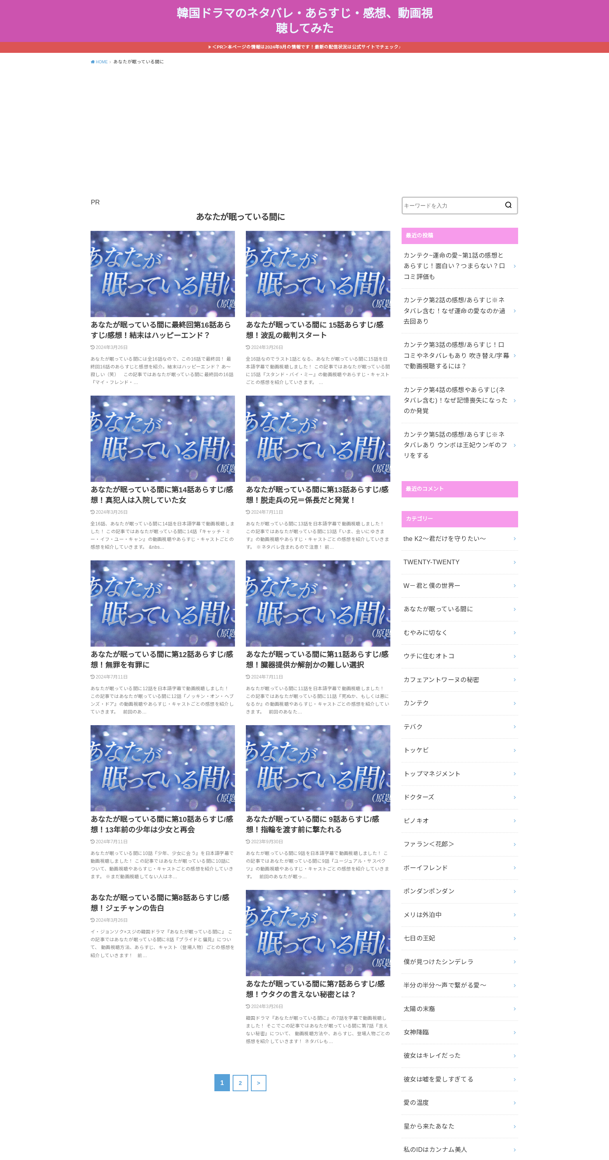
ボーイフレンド (422, 770)
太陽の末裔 (417, 893)
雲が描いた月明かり (428, 1037)
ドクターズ (416, 708)
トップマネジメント (428, 688)
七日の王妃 (417, 831)
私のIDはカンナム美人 (431, 1016)
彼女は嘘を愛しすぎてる (434, 954)
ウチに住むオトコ (425, 585)
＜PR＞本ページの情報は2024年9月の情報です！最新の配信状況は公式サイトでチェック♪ (307, 57)
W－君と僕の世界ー (428, 523)
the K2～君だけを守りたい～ (439, 483)
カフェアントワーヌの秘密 (436, 605)
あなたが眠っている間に (433, 544)
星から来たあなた (425, 996)
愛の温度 (414, 975)
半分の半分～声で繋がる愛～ (439, 872)
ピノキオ (414, 729)
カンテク (414, 626)
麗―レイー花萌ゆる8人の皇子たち (446, 1057)
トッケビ (414, 667)
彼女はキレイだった (428, 934)
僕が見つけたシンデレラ (434, 852)
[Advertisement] (304, 140)
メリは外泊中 (420, 811)
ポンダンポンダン (425, 790)
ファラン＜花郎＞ (425, 749)
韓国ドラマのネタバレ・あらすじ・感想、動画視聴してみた (304, 26)
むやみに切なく (422, 565)
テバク (411, 647)
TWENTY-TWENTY (427, 503)
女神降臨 (414, 914)
